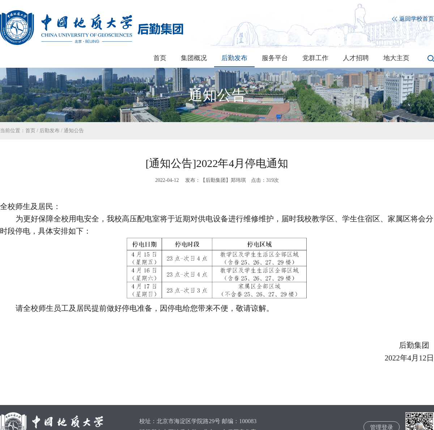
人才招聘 (356, 58)
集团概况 (194, 58)
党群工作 (315, 58)
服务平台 (275, 58)
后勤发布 (234, 58)
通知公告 (74, 130)
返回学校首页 (413, 19)
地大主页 (396, 58)
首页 (159, 58)
